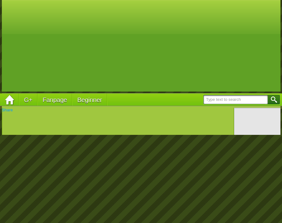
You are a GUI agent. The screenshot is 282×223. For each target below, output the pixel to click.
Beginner (89, 99)
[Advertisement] (146, 46)
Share (7, 110)
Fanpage (55, 99)
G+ (28, 99)
